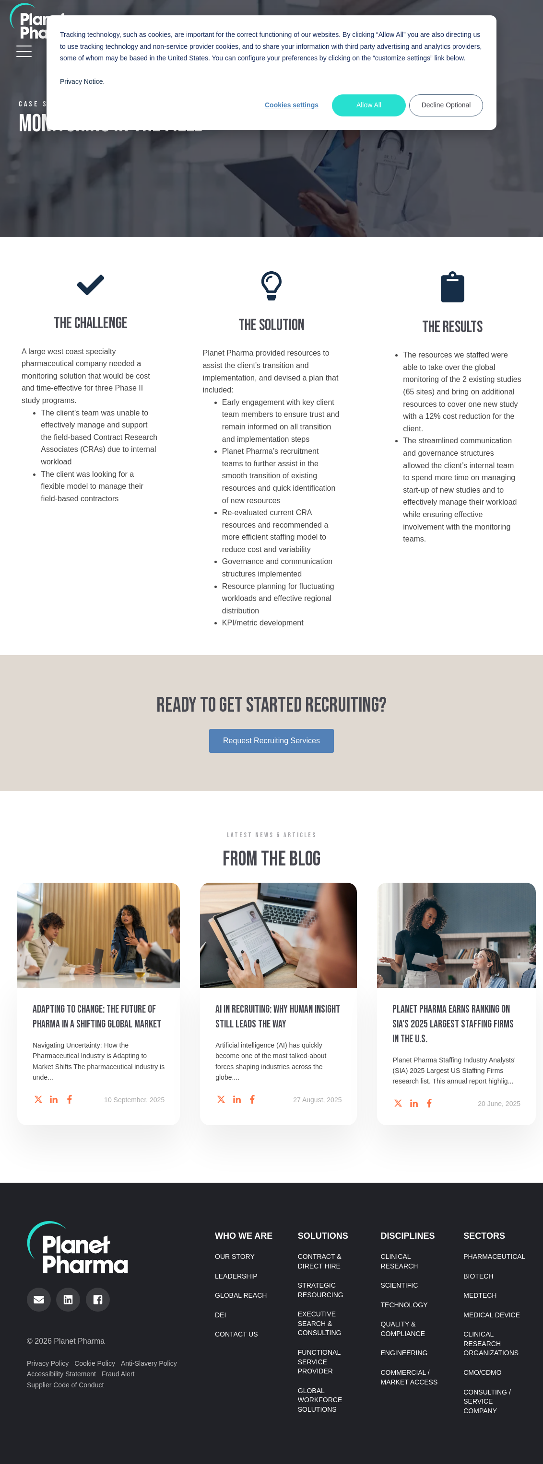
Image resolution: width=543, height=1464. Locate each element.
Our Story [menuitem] (235, 1256)
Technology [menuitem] (404, 1305)
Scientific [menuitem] (399, 1285)
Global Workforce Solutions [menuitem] (320, 1400)
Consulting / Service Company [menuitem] (487, 1401)
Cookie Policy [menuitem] (94, 1363)
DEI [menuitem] (220, 1315)
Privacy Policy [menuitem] (48, 1363)
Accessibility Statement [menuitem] (61, 1374)
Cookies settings (292, 105)
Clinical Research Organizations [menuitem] (491, 1343)
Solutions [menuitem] (323, 1236)
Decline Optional (446, 105)
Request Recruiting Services (271, 741)
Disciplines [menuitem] (408, 1236)
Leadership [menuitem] (236, 1276)
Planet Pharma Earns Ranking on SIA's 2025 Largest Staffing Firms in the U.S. (453, 1027)
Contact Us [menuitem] (236, 1334)
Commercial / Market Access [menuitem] (409, 1377)
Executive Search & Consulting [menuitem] (320, 1323)
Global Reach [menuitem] (241, 1295)
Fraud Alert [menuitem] (118, 1374)
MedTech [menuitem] (479, 1295)
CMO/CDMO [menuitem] (482, 1372)
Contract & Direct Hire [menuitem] (320, 1261)
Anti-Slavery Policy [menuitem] (149, 1363)
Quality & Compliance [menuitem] (403, 1328)
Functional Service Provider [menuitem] (319, 1362)
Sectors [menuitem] (484, 1236)
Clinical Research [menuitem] (399, 1261)
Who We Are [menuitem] (243, 1236)
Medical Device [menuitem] (491, 1315)
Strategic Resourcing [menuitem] (320, 1290)
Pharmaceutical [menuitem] (494, 1256)
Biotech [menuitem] (478, 1276)
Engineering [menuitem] (404, 1353)
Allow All (368, 105)
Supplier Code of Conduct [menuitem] (65, 1385)
